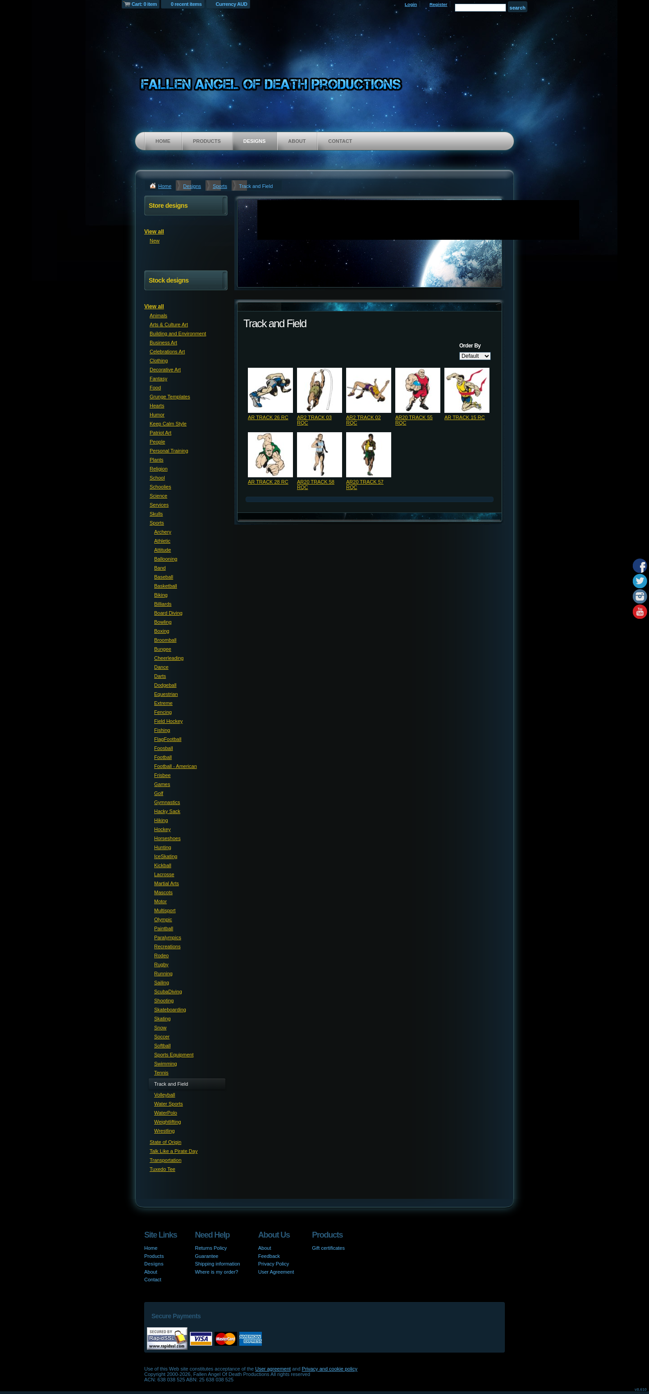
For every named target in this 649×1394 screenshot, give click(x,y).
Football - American (175, 766)
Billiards (163, 604)
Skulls (156, 513)
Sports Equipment (173, 1054)
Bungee (162, 649)
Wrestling (164, 1130)
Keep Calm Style (168, 423)
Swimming (165, 1063)
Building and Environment (178, 333)
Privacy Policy (273, 1263)
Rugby (161, 964)
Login (411, 4)
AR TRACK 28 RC (268, 481)
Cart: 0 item (144, 4)
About (297, 141)
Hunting (162, 847)
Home (162, 141)
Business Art (163, 342)
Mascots (163, 892)
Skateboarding (170, 1009)
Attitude (162, 550)
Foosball (163, 748)
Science (158, 495)
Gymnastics (167, 802)
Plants (157, 459)
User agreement (273, 1368)
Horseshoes (167, 838)
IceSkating (165, 856)
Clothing (159, 360)
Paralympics (167, 937)
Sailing (161, 982)
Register (439, 4)
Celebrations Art (167, 351)
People (157, 441)
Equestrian (166, 694)
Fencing (163, 712)
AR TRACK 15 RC (464, 417)
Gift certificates (328, 1248)
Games (162, 784)
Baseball (163, 577)
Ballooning (165, 559)
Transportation (166, 1160)
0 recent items (186, 4)
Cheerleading (168, 658)
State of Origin (165, 1142)
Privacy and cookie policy (330, 1368)
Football (163, 757)
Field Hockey (168, 721)
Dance (161, 667)
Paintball (163, 928)
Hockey (162, 829)
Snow (160, 1027)
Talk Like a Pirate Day (173, 1151)
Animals (158, 315)
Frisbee (162, 775)
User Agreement (276, 1272)
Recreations (167, 946)
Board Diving (168, 613)
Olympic (163, 919)
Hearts (157, 405)
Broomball (165, 640)
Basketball (165, 586)
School (157, 477)
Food (155, 387)
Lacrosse (164, 874)
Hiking (161, 820)
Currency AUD (231, 4)
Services (159, 504)
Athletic (162, 541)
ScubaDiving (168, 991)
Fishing (162, 730)
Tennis (161, 1072)
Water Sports (168, 1103)
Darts (160, 676)
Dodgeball (165, 685)
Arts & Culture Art (169, 324)
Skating (162, 1018)
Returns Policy (211, 1248)
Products (207, 141)
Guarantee (206, 1256)
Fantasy (158, 378)
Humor (157, 414)
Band (160, 568)
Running (163, 973)
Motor (160, 901)
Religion (159, 468)
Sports (220, 186)
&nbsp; (270, 390)
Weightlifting (167, 1121)
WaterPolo (165, 1112)
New (155, 240)
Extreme (163, 703)
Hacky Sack (167, 811)
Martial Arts (166, 883)
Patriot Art (160, 432)
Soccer (161, 1036)
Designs (254, 141)
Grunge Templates (170, 396)
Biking (161, 595)
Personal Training (169, 450)
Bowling (163, 622)
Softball (162, 1045)
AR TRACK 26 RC (268, 417)
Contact (340, 141)
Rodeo (161, 955)
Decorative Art (165, 369)
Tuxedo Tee (162, 1169)
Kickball (162, 865)
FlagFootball (168, 739)
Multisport (165, 910)
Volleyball (164, 1094)
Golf (158, 793)
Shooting (164, 1000)
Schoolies (160, 486)
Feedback (269, 1256)
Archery (162, 532)
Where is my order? (216, 1272)
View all (154, 232)
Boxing (161, 631)
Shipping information (217, 1263)
